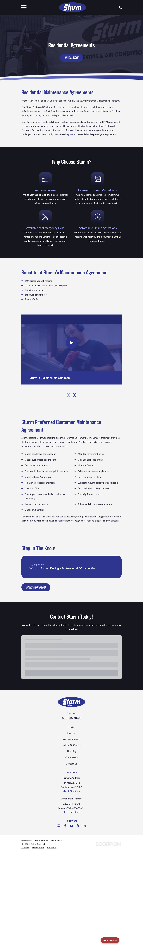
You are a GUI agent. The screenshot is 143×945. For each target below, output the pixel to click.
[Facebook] (65, 825)
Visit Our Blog (36, 587)
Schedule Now (110, 940)
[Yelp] (78, 825)
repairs (69, 134)
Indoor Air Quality (71, 745)
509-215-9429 (71, 718)
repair (61, 520)
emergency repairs (58, 285)
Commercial (71, 757)
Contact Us (71, 763)
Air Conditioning (71, 739)
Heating (71, 732)
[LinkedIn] (84, 825)
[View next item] (74, 395)
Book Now (71, 58)
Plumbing (71, 751)
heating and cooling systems (35, 115)
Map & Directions (71, 791)
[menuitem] (25, 847)
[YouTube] (71, 825)
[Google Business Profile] (59, 825)
